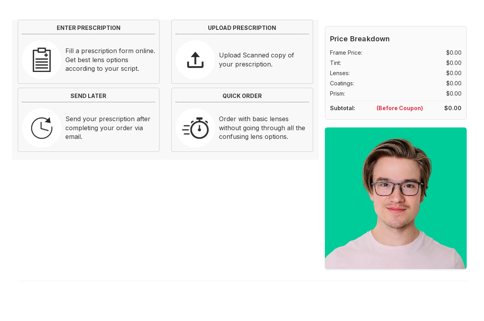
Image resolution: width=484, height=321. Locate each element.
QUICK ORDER (242, 95)
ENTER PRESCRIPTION (89, 27)
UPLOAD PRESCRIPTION (242, 27)
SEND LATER (88, 95)
